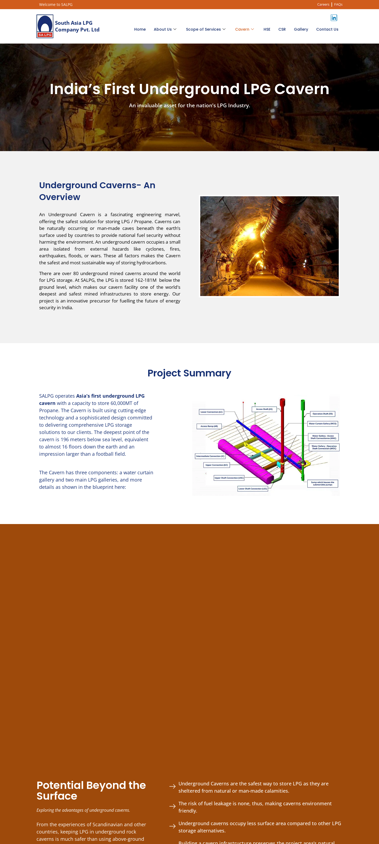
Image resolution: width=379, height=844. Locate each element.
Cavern (244, 29)
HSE (267, 29)
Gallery (301, 29)
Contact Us (327, 29)
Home (140, 29)
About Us (165, 29)
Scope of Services (205, 29)
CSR (282, 29)
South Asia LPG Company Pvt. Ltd (77, 26)
